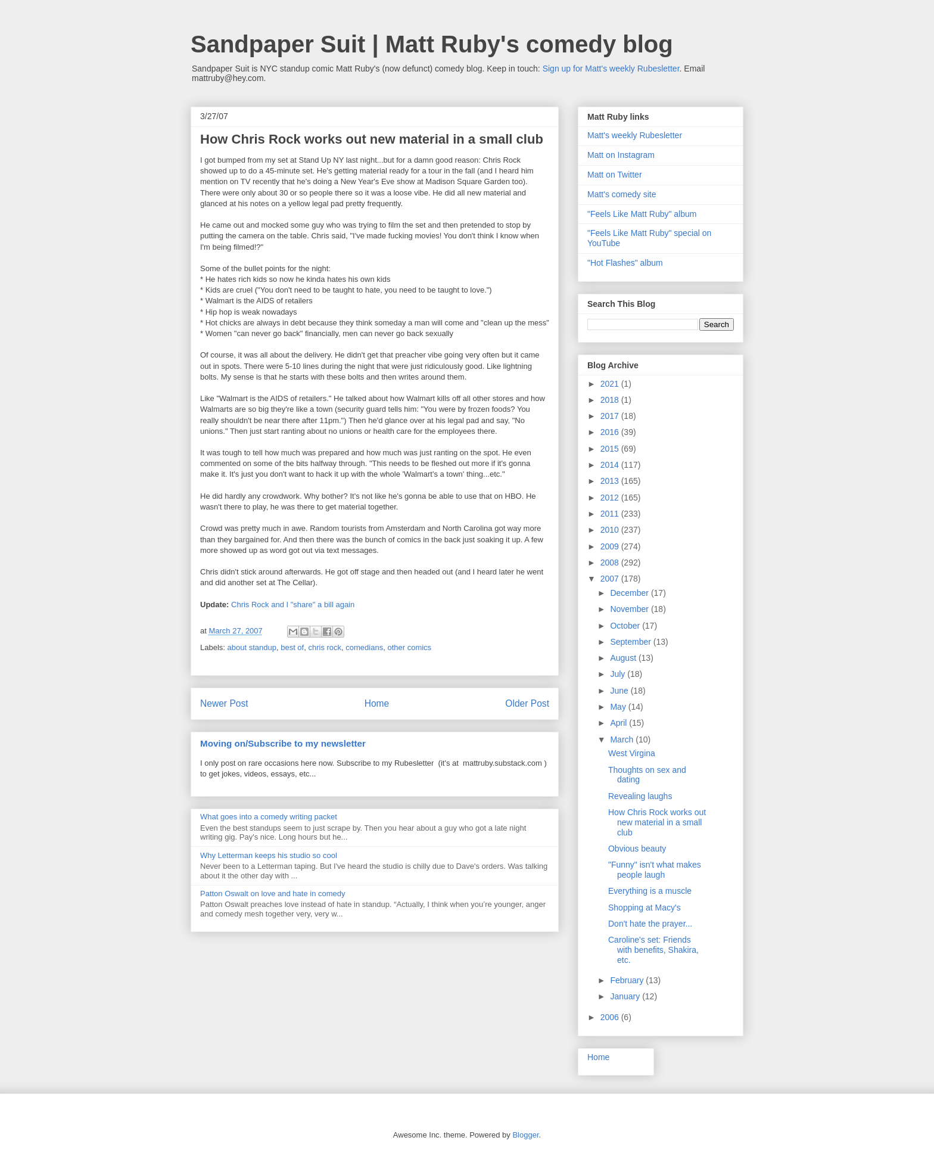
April (619, 723)
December (630, 593)
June (620, 690)
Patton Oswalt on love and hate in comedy (272, 893)
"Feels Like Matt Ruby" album (641, 214)
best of (292, 647)
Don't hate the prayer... (650, 923)
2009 (610, 546)
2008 (610, 562)
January (626, 996)
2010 (610, 530)
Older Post (527, 703)
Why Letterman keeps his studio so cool (268, 855)
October (626, 625)
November (630, 609)
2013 (610, 481)
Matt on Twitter (614, 174)
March (623, 739)
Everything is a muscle (650, 891)
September (631, 642)
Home (377, 703)
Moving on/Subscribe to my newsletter (283, 743)
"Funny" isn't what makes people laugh (654, 870)
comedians (364, 647)
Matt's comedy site (621, 194)
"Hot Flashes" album (625, 263)
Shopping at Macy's (644, 907)
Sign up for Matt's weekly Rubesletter (611, 68)
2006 (610, 1017)
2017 (610, 416)
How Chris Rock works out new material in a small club (657, 822)
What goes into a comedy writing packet (268, 816)
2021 (610, 384)
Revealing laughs (640, 796)
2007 (610, 578)
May (619, 706)
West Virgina (631, 753)
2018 (610, 400)
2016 (610, 432)
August (624, 658)
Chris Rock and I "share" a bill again (292, 604)
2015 (610, 448)
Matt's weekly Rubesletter (634, 135)
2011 (610, 513)
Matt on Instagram (621, 155)
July (618, 674)
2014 (610, 465)
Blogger (525, 1134)
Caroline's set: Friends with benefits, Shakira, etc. (653, 950)
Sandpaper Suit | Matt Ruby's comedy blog (432, 44)
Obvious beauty (637, 848)
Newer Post (224, 703)
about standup (252, 647)
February (628, 980)
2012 (610, 497)
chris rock (324, 647)
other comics (409, 647)
